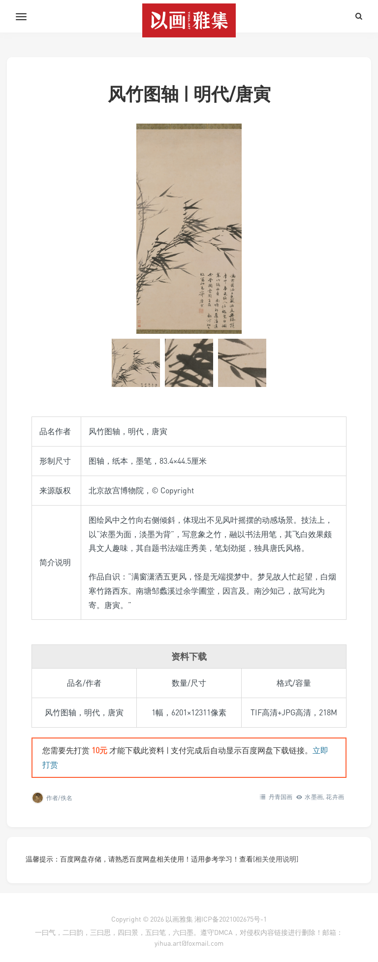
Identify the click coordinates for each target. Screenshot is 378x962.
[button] (136, 363)
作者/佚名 (59, 798)
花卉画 (335, 797)
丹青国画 (281, 797)
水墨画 (314, 797)
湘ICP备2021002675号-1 (230, 919)
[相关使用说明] (275, 859)
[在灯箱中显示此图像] (189, 229)
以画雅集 (179, 919)
